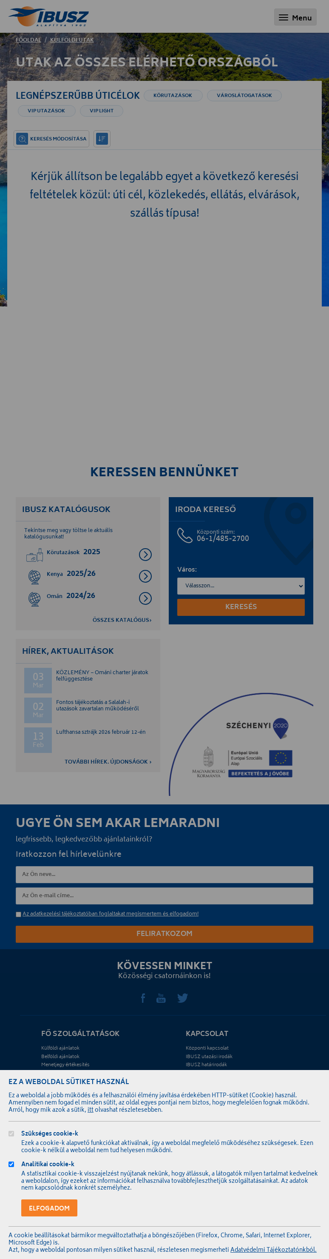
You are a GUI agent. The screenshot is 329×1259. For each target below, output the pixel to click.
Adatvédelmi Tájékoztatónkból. (273, 1251)
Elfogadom (49, 1209)
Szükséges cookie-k (49, 1135)
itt (91, 1111)
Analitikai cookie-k (47, 1165)
